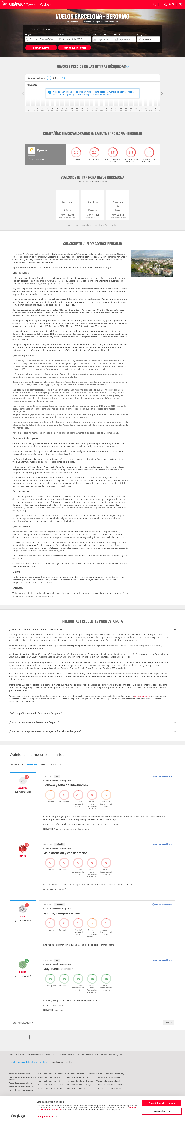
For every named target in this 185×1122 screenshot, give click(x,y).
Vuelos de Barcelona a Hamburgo (110, 1084)
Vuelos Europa (51, 1054)
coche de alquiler (142, 696)
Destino (61, 34)
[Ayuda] (169, 4)
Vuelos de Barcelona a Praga (79, 1084)
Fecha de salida (99, 34)
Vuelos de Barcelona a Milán (49, 1081)
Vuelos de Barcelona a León (78, 1077)
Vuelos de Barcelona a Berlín (79, 1088)
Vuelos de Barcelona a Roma (20, 1083)
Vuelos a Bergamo (83, 1054)
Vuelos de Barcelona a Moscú (50, 1077)
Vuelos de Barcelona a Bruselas (80, 1081)
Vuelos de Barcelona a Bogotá (50, 1088)
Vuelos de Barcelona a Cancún (21, 1090)
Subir (168, 1022)
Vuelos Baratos (34, 1054)
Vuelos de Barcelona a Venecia (50, 1084)
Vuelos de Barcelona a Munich (108, 1088)
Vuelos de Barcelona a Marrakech (81, 1073)
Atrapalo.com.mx (17, 1054)
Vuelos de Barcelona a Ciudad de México (22, 1078)
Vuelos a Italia (66, 1054)
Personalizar (162, 1111)
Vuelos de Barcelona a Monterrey (110, 1073)
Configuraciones (45, 1116)
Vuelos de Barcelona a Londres (21, 1086)
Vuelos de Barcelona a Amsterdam (52, 1073)
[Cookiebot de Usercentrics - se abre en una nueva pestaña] (18, 1116)
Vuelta (117, 34)
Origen (28, 34)
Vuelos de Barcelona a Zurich (108, 1081)
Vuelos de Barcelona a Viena (108, 1077)
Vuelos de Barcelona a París (20, 1073)
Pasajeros (141, 34)
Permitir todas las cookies (162, 1103)
